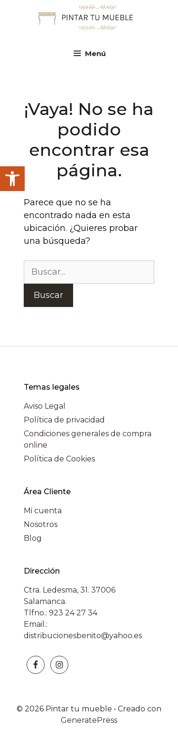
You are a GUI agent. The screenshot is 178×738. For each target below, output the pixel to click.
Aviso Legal (45, 406)
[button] (12, 178)
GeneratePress (89, 720)
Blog (33, 538)
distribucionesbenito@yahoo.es (83, 635)
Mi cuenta (43, 510)
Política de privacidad (64, 419)
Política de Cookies (59, 458)
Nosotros (40, 524)
